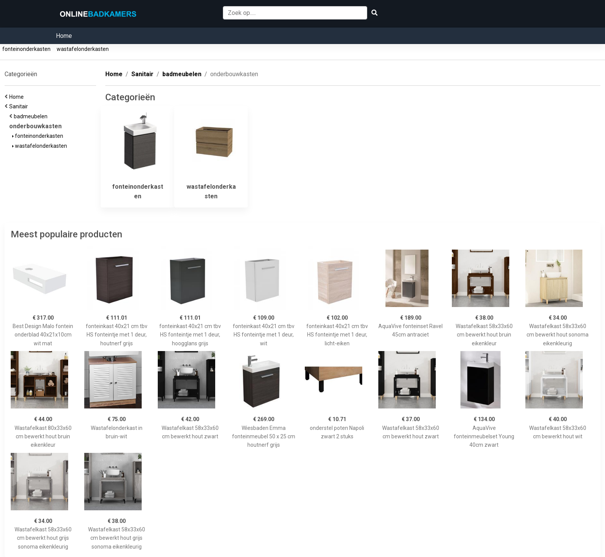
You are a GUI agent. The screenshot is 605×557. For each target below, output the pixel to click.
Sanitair (19, 106)
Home (64, 35)
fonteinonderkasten (26, 49)
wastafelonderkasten (82, 49)
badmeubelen (32, 116)
